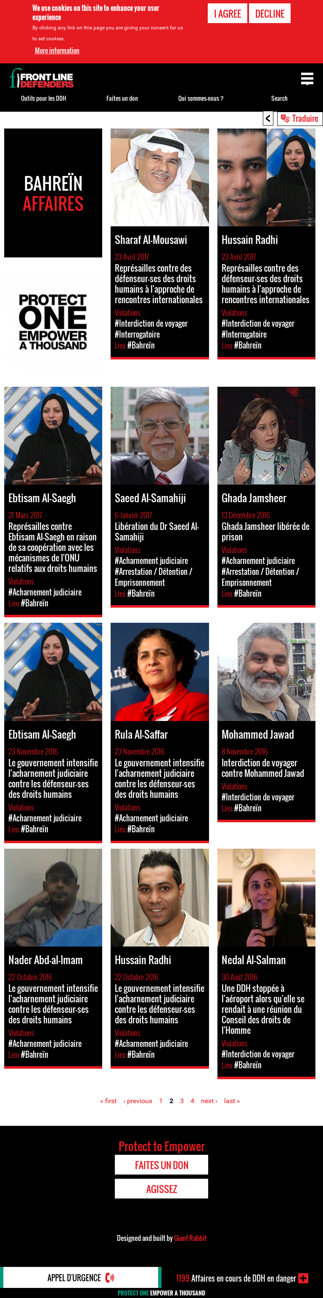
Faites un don (122, 98)
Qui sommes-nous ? (201, 98)
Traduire (305, 118)
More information (57, 50)
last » (232, 1101)
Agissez (161, 1189)
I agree (227, 13)
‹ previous (137, 1101)
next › (209, 1101)
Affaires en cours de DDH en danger (236, 1278)
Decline (269, 13)
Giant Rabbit (190, 1238)
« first (108, 1101)
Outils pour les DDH (43, 98)
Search (279, 98)
